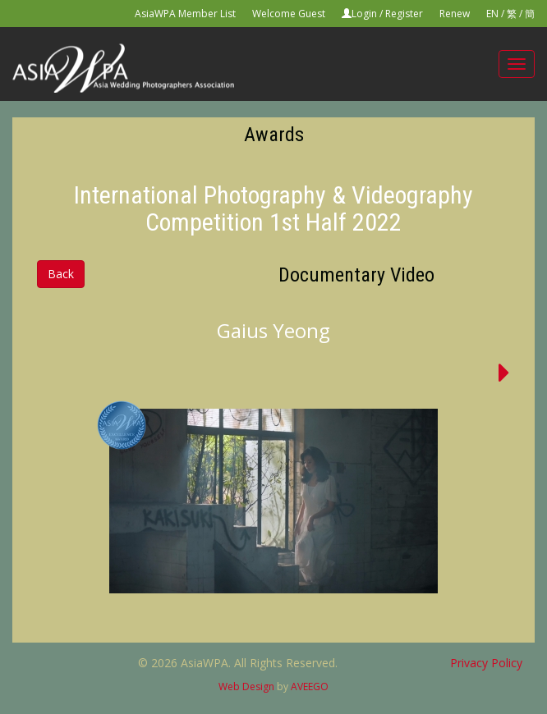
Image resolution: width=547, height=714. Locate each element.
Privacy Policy (486, 663)
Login (364, 14)
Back (61, 273)
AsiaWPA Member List (185, 14)
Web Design (246, 686)
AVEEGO (310, 686)
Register (404, 14)
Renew (454, 14)
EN (492, 14)
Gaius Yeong (273, 330)
